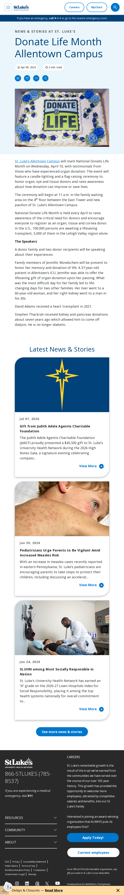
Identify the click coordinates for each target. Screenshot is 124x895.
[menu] (8, 7)
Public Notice (11, 866)
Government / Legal (15, 874)
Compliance (39, 870)
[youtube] (57, 883)
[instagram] (17, 884)
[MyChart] (97, 7)
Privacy (16, 862)
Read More (54, 890)
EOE (7, 862)
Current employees (93, 853)
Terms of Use (28, 866)
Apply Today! (92, 838)
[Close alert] (118, 890)
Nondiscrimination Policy (17, 870)
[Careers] (74, 7)
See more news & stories (62, 732)
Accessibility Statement (34, 862)
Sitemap (32, 874)
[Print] (18, 78)
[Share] (45, 78)
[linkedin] (27, 884)
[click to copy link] (36, 78)
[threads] (37, 884)
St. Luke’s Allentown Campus (37, 161)
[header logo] (21, 7)
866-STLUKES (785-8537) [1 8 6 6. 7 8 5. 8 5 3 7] (28, 777)
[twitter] (47, 884)
